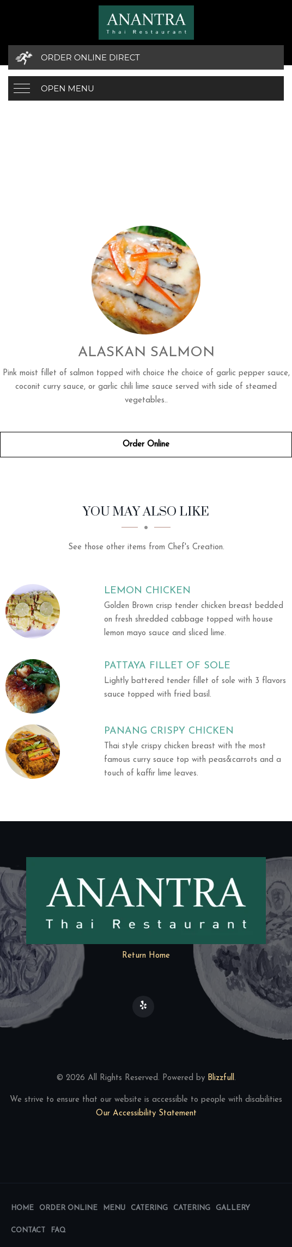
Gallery (233, 1208)
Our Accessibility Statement (146, 1113)
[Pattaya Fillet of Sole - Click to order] (35, 686)
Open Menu (67, 88)
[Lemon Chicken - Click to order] (35, 611)
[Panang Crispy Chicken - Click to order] (35, 751)
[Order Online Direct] (146, 57)
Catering (149, 1208)
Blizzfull (221, 1078)
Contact (28, 1230)
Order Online (146, 445)
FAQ (58, 1230)
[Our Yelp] (143, 1007)
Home (22, 1208)
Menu (114, 1208)
